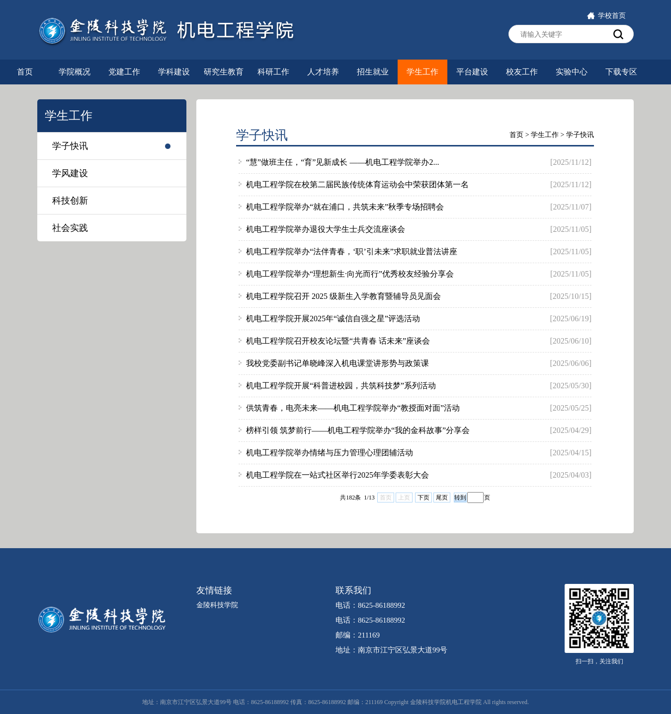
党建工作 (124, 72)
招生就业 (373, 72)
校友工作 (522, 72)
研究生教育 (224, 72)
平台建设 (472, 72)
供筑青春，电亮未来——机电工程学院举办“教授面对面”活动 (353, 408)
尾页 (442, 497)
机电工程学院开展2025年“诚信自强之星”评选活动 (333, 318)
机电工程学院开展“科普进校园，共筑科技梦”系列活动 (341, 385)
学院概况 (74, 72)
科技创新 (70, 201)
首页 (25, 72)
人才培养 (323, 72)
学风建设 (70, 173)
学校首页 (606, 15)
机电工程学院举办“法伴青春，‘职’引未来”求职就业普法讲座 (351, 251)
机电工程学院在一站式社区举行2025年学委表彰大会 (337, 475)
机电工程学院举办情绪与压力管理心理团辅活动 (329, 452)
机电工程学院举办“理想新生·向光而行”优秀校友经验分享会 (350, 274)
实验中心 (571, 72)
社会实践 (70, 228)
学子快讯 (70, 146)
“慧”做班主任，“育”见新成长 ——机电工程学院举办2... (342, 162)
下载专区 (621, 72)
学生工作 (422, 72)
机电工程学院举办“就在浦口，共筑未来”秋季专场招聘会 (345, 207)
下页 (423, 497)
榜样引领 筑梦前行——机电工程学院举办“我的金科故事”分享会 (358, 430)
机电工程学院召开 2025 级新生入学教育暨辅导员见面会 (343, 296)
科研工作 (273, 72)
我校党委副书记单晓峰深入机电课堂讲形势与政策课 (337, 363)
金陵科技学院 (217, 605)
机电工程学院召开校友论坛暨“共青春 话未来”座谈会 (338, 341)
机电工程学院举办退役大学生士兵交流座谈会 (325, 229)
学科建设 (174, 72)
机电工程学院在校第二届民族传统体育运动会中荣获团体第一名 (357, 184)
